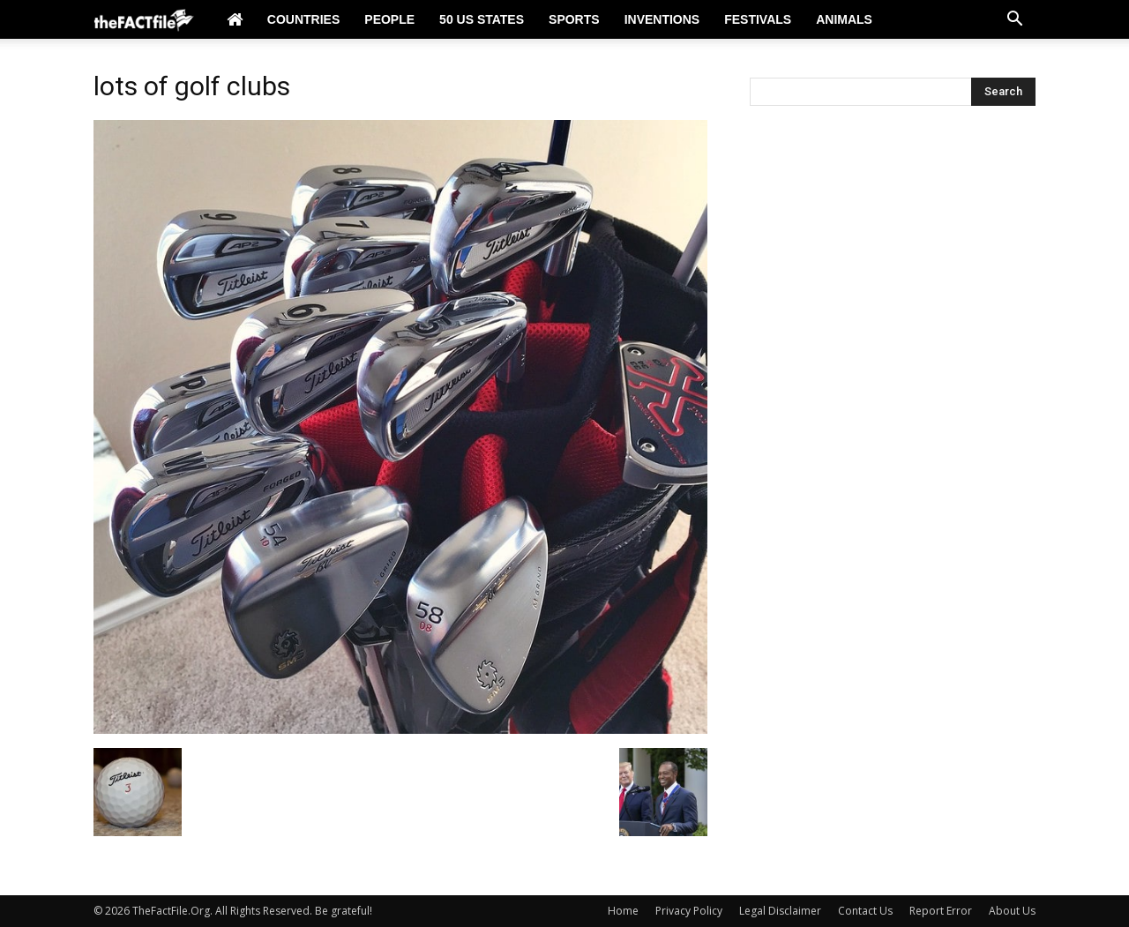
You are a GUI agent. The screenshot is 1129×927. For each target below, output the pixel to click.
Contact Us (865, 910)
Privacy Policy (688, 910)
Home (623, 910)
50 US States (481, 19)
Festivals (757, 19)
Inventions (662, 19)
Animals (844, 19)
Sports (574, 19)
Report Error (940, 910)
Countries (303, 19)
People (389, 19)
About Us (1012, 910)
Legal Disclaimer (780, 910)
